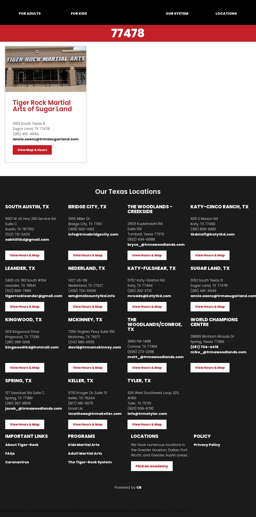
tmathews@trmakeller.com (95, 413)
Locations (226, 13)
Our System (177, 13)
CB (138, 487)
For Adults (30, 13)
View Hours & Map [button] (25, 255)
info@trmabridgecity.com (93, 234)
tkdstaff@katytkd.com (213, 234)
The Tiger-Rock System (90, 462)
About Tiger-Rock (22, 444)
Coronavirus (17, 462)
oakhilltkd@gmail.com (27, 239)
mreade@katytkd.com (149, 295)
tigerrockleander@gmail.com (33, 295)
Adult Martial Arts (85, 453)
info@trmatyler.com (147, 413)
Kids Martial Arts (84, 444)
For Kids (79, 13)
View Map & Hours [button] (32, 150)
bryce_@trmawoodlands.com (156, 244)
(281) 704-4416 (204, 346)
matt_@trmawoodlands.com (156, 356)
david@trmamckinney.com (94, 347)
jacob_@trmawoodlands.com (33, 408)
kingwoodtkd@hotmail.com (32, 347)
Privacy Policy (207, 444)
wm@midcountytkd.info (91, 295)
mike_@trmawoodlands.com (219, 352)
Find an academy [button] (152, 466)
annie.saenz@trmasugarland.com (46, 139)
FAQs (10, 453)
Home (127, 13)
